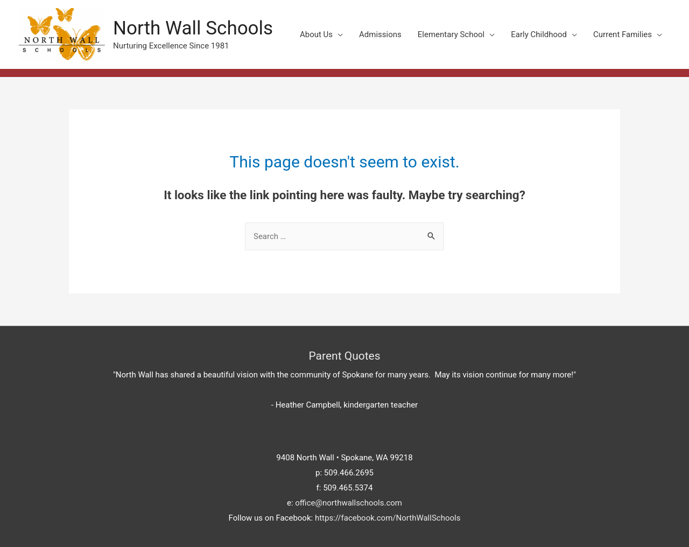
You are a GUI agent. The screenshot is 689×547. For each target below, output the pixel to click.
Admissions (380, 34)
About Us (316, 34)
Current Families (622, 34)
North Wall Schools (193, 28)
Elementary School (451, 34)
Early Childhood (539, 34)
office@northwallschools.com (348, 503)
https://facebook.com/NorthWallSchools (388, 518)
